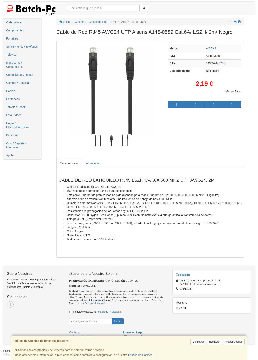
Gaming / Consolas (18, 82)
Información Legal (132, 332)
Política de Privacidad (95, 303)
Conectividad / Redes (19, 74)
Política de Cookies (140, 355)
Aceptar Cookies (233, 341)
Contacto (74, 332)
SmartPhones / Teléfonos (22, 46)
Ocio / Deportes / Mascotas (16, 145)
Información (92, 163)
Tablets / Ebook (16, 107)
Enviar (117, 321)
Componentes (15, 30)
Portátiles (12, 38)
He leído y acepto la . (97, 311)
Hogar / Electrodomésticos (17, 125)
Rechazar (214, 341)
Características (69, 163)
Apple (10, 155)
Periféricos (13, 99)
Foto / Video (13, 115)
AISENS (211, 48)
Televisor (11, 54)
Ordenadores (14, 22)
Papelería (12, 135)
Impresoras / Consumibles (14, 64)
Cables (10, 91)
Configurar (198, 341)
